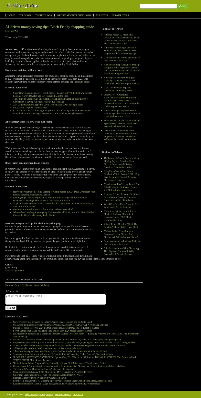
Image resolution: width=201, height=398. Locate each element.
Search (183, 10)
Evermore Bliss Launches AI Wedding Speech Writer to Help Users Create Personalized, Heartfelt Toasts (122, 123)
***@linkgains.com (14, 270)
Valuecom (87, 55)
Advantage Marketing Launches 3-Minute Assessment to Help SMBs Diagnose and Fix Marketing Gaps (120, 50)
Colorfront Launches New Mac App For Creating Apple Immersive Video (48, 374)
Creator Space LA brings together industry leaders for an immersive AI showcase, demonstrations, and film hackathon (69, 366)
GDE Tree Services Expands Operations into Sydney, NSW (118, 89)
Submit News (120, 15)
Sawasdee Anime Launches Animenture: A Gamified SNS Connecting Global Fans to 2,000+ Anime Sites (63, 354)
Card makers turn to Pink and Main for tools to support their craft (122, 59)
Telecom (25, 15)
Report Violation (41, 285)
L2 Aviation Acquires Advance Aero (30, 107)
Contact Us (78, 394)
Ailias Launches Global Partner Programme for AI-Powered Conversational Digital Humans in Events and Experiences (69, 345)
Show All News (12, 285)
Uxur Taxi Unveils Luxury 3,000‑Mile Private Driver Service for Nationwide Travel (52, 372)
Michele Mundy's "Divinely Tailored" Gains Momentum (39, 377)
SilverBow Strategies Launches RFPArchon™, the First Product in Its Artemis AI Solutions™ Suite (60, 351)
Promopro (73, 55)
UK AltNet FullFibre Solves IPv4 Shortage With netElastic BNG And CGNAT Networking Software (60, 324)
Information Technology (74, 15)
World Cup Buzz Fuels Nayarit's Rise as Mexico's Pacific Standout (121, 205)
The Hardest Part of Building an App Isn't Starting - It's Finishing (44, 369)
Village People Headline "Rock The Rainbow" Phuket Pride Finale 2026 (121, 225)
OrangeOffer (68, 226)
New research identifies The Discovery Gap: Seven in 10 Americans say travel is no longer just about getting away (67, 339)
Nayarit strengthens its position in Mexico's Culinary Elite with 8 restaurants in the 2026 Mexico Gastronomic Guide (120, 215)
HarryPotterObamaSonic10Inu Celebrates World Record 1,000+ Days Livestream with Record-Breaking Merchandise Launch (122, 175)
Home (11, 15)
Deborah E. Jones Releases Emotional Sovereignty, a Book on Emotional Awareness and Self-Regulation (122, 197)
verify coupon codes (33, 139)
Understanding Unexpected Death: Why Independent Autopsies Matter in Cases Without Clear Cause (122, 113)
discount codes (82, 81)
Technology (43, 15)
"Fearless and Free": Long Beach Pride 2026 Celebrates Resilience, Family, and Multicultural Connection (122, 187)
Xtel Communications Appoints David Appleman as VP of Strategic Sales (48, 104)
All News (102, 15)
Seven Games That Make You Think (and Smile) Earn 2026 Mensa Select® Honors (52, 330)
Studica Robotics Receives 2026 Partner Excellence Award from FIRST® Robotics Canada (56, 327)
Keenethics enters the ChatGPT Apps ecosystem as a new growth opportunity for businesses (56, 383)
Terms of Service (63, 394)
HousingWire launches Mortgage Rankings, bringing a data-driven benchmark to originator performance (121, 80)
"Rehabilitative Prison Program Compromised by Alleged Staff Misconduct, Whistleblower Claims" (121, 234)
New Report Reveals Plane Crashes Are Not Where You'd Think (43, 209)
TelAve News (34, 6)
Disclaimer (27, 285)
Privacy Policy (46, 394)
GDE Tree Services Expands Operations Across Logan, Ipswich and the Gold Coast (52, 322)
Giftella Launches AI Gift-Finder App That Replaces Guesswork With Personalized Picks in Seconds (121, 251)
